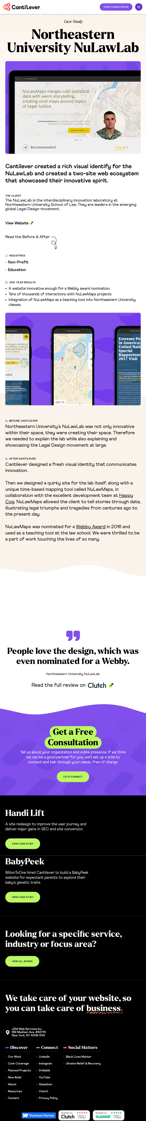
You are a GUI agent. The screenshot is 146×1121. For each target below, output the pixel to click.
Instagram (45, 1063)
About (12, 1084)
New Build (14, 1077)
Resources (15, 1091)
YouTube (44, 1077)
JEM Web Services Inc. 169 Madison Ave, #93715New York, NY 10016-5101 (29, 1032)
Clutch (43, 1091)
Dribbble (44, 1070)
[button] (116, 7)
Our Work (14, 1056)
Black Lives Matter (78, 1056)
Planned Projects (19, 1070)
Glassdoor (45, 1084)
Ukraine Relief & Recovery (83, 1063)
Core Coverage (18, 1063)
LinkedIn (44, 1056)
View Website (16, 223)
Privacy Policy (48, 1098)
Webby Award (91, 526)
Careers (13, 1098)
